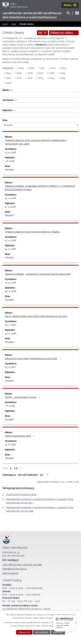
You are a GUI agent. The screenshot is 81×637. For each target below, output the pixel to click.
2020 (8, 78)
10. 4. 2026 (10, 240)
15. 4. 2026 (10, 198)
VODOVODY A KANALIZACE (21, 494)
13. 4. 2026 (10, 282)
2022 (30, 78)
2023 (40, 78)
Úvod (4, 24)
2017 (40, 73)
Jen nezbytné (41, 632)
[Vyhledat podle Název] (40, 94)
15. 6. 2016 (10, 444)
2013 (63, 68)
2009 (20, 68)
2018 (51, 73)
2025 (62, 78)
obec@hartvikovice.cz (15, 17)
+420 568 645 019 (51, 13)
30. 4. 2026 (10, 291)
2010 (31, 68)
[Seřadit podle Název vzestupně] (13, 89)
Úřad (13, 24)
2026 (8, 83)
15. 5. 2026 (10, 249)
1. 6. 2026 (10, 161)
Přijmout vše (24, 632)
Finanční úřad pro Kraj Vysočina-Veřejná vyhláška (32, 232)
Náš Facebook (10, 573)
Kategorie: (8, 68)
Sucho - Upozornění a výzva (23, 397)
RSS (41, 33)
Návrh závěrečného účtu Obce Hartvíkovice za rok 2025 (36, 316)
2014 (8, 73)
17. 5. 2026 (10, 207)
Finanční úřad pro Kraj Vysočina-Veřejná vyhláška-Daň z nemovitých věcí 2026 (36, 142)
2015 (19, 73)
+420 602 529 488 (32, 13)
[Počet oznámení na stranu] (43, 475)
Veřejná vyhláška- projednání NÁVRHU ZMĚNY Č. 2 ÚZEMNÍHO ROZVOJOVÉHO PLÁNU (40, 188)
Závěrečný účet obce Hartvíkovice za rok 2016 (33, 358)
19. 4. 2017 (10, 367)
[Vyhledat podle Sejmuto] (40, 115)
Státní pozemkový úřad (20, 436)
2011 (42, 68)
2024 (52, 78)
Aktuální (9, 169)
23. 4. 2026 (10, 152)
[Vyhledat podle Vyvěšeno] (40, 105)
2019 (62, 73)
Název (7, 90)
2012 (53, 68)
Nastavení (58, 632)
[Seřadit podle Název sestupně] (13, 90)
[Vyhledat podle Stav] (40, 125)
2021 (19, 78)
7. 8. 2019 (10, 406)
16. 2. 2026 (10, 325)
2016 (30, 73)
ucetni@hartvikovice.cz (43, 17)
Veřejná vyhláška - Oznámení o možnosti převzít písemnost (38, 274)
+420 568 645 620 (12, 13)
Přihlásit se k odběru (63, 33)
